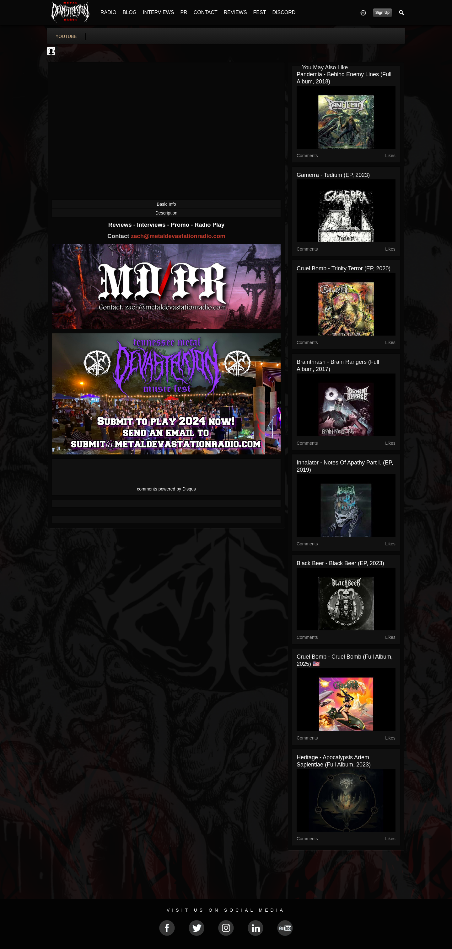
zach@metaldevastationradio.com (178, 236)
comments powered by (166, 488)
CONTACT (206, 12)
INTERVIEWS (158, 12)
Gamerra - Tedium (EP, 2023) (333, 175)
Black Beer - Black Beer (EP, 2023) (340, 563)
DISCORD (283, 12)
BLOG (130, 12)
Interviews (152, 224)
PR (183, 12)
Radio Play (209, 224)
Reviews (120, 224)
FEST (259, 12)
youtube (66, 36)
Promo (181, 224)
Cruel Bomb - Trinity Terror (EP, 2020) (343, 268)
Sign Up (382, 12)
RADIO (108, 12)
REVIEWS (235, 12)
